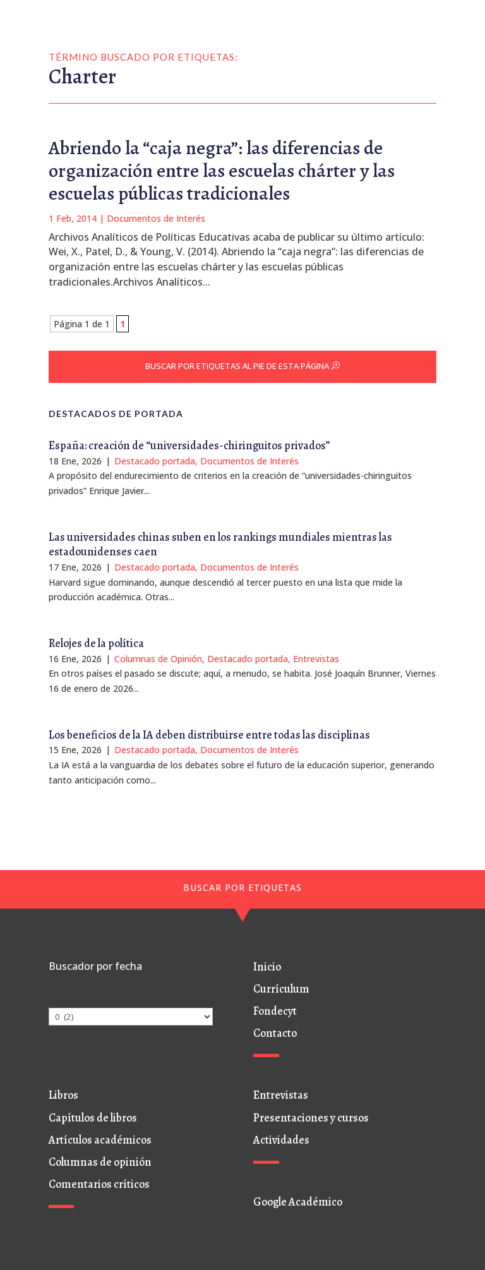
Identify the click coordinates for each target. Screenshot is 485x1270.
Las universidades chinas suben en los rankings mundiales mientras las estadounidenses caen (220, 544)
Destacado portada (154, 461)
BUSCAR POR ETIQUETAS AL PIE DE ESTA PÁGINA (237, 366)
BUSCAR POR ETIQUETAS (242, 887)
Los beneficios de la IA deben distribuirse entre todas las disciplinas (209, 734)
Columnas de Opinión (158, 659)
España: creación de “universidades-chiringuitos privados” (189, 445)
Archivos (66, 1000)
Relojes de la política (96, 643)
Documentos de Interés (156, 218)
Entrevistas (316, 659)
